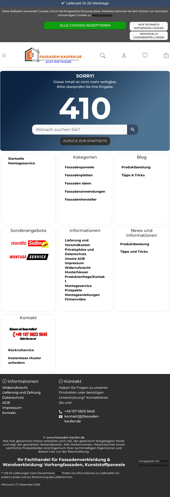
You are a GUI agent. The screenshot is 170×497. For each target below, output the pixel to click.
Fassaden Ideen (78, 183)
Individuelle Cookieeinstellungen (148, 35)
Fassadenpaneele (79, 167)
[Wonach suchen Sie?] (80, 129)
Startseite (16, 159)
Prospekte (73, 290)
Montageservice (21, 163)
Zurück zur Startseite (85, 141)
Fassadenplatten (79, 175)
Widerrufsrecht (78, 268)
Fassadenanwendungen (85, 191)
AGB (6, 402)
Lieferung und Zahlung (21, 392)
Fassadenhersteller (81, 199)
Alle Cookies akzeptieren (85, 25)
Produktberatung (136, 167)
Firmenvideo (75, 299)
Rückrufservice (21, 350)
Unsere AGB (75, 259)
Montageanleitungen (82, 295)
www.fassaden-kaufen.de (65, 437)
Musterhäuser (76, 272)
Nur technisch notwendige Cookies (149, 26)
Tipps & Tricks (133, 175)
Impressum (74, 263)
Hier (58, 473)
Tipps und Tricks (134, 252)
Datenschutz (13, 397)
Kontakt (9, 413)
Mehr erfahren (102, 15)
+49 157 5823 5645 (79, 411)
